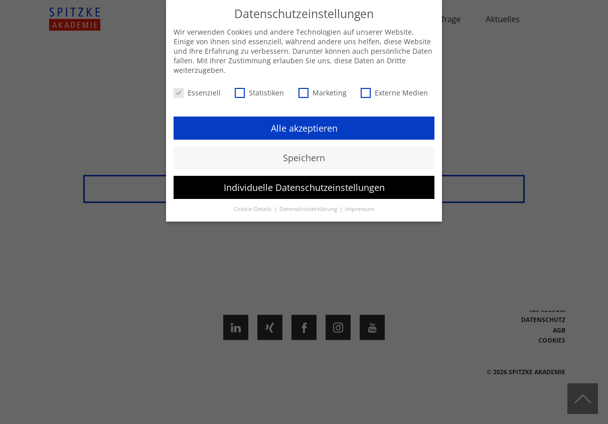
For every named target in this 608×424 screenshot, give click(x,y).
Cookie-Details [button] (253, 209)
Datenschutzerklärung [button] (309, 209)
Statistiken (259, 92)
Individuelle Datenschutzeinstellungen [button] (304, 187)
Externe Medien (394, 92)
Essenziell (197, 92)
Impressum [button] (359, 209)
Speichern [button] (304, 158)
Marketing (322, 92)
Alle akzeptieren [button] (304, 128)
